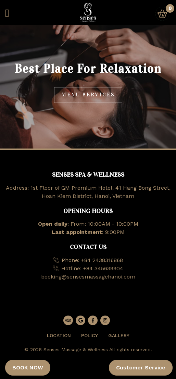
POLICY (89, 335)
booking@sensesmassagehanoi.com (88, 276)
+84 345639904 (103, 268)
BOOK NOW (27, 367)
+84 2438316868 (102, 260)
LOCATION (59, 335)
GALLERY (118, 335)
